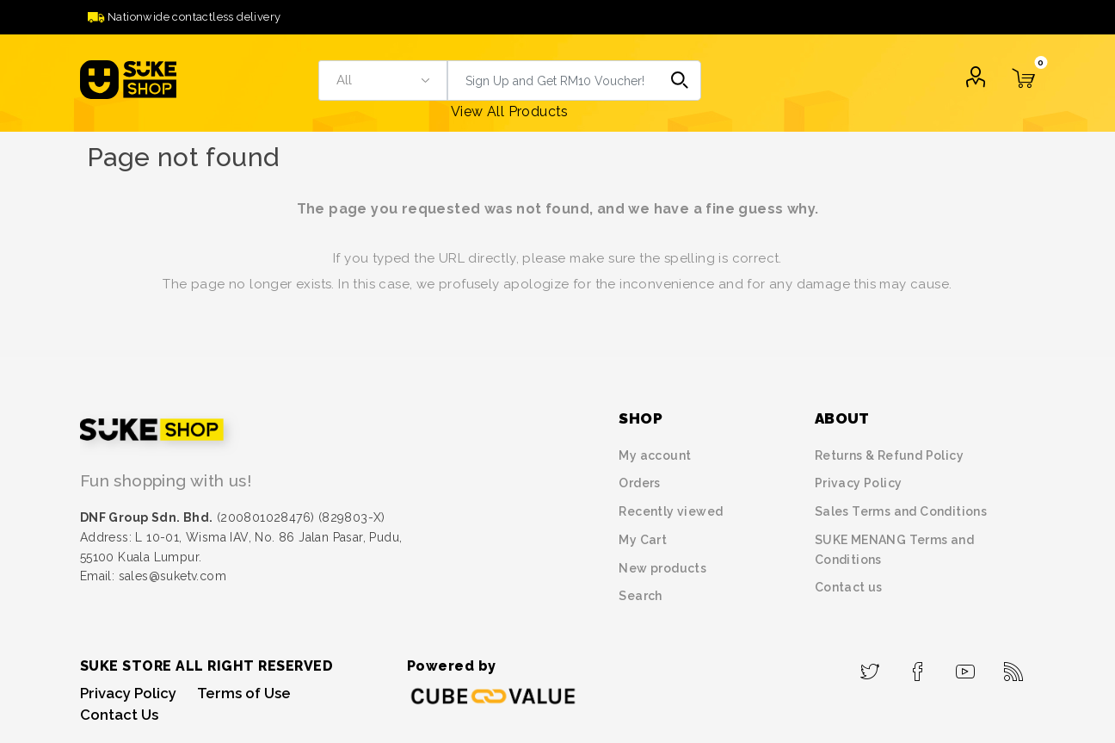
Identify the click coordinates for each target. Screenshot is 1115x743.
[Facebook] (917, 666)
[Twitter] (870, 666)
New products (662, 568)
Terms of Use (244, 693)
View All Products (510, 111)
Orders (639, 483)
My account (655, 455)
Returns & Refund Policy (889, 455)
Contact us (849, 587)
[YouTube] (965, 666)
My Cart (643, 540)
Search (681, 80)
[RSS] (1013, 666)
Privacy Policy (858, 483)
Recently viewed (671, 511)
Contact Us (119, 714)
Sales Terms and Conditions (901, 511)
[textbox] (553, 80)
